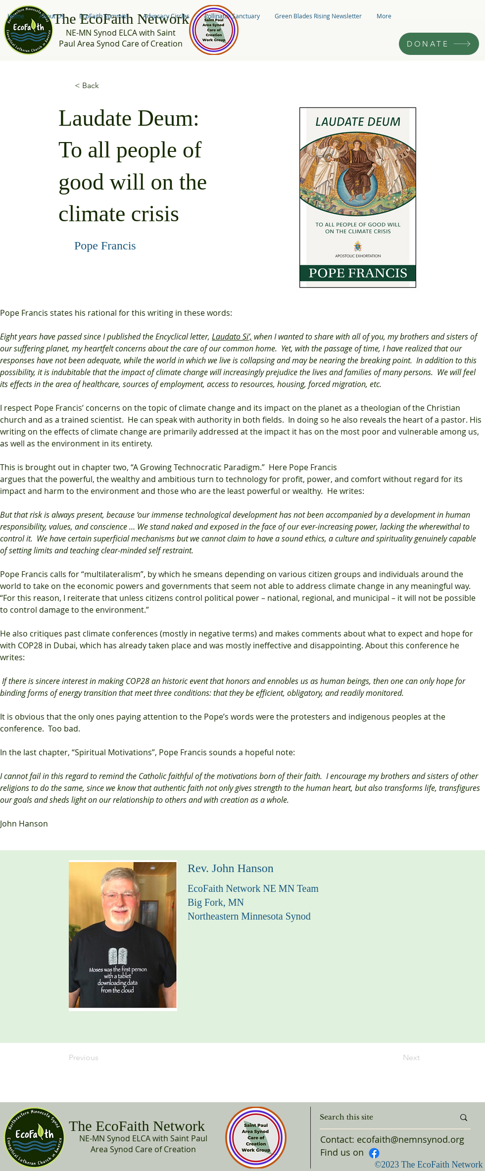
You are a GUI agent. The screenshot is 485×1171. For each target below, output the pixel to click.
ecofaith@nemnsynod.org (410, 1139)
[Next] (395, 1058)
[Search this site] (379, 1117)
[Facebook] (374, 1153)
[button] (52, 15)
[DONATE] (439, 44)
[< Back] (107, 86)
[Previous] (101, 1058)
